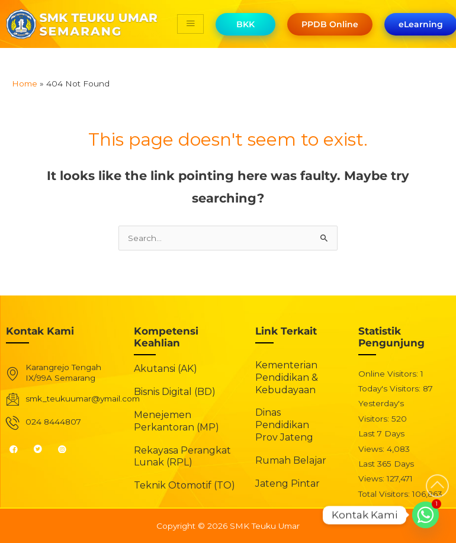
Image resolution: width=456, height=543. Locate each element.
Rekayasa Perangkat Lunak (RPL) (182, 456)
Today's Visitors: (390, 388)
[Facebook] (18, 449)
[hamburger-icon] (190, 24)
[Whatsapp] (425, 515)
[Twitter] (43, 449)
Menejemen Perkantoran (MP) (176, 421)
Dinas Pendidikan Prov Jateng (284, 425)
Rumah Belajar (290, 460)
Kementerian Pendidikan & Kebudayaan (286, 377)
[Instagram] (67, 449)
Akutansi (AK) (165, 368)
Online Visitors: (389, 373)
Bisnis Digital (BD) (175, 391)
